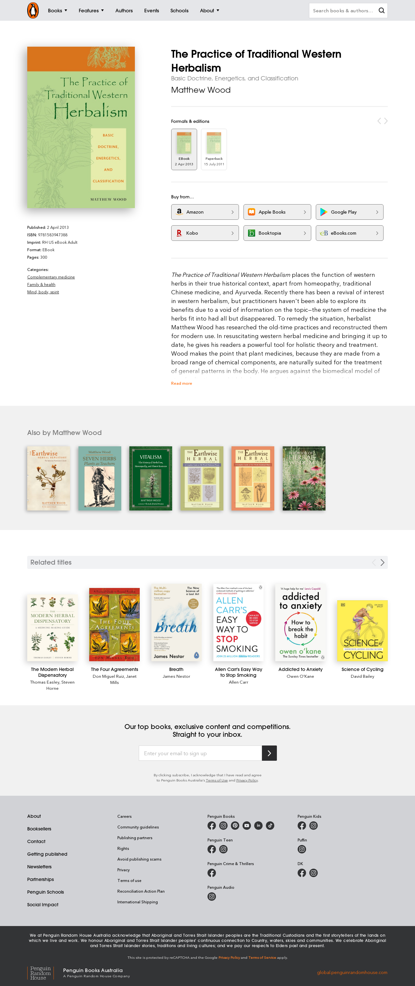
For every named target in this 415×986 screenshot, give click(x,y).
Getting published (47, 854)
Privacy (123, 870)
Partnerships (40, 879)
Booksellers (39, 829)
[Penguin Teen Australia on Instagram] (223, 849)
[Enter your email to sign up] (200, 753)
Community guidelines (138, 827)
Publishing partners (134, 837)
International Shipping (137, 902)
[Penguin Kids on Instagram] (313, 825)
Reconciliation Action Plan (141, 891)
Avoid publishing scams (139, 859)
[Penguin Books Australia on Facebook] (212, 825)
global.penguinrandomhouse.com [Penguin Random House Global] (352, 972)
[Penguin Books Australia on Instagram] (223, 825)
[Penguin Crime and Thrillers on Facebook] (212, 873)
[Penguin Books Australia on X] (235, 825)
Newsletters (39, 867)
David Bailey (362, 676)
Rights (123, 848)
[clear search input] (382, 11)
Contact (36, 841)
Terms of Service (262, 957)
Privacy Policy (247, 780)
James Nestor (176, 676)
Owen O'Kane (300, 676)
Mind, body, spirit (43, 292)
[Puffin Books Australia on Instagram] (302, 849)
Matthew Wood (201, 90)
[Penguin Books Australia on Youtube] (247, 825)
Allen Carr (238, 682)
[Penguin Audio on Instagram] (212, 896)
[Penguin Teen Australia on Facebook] (212, 849)
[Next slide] (383, 562)
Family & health (41, 284)
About (34, 816)
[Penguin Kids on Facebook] (302, 825)
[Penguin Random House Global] (45, 972)
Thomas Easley (44, 682)
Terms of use (129, 880)
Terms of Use (217, 780)
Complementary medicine (51, 277)
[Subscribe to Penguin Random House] (269, 753)
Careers (124, 816)
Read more (181, 383)
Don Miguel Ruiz (108, 676)
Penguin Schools (45, 892)
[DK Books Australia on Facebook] (302, 873)
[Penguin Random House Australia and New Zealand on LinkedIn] (258, 825)
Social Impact (42, 905)
